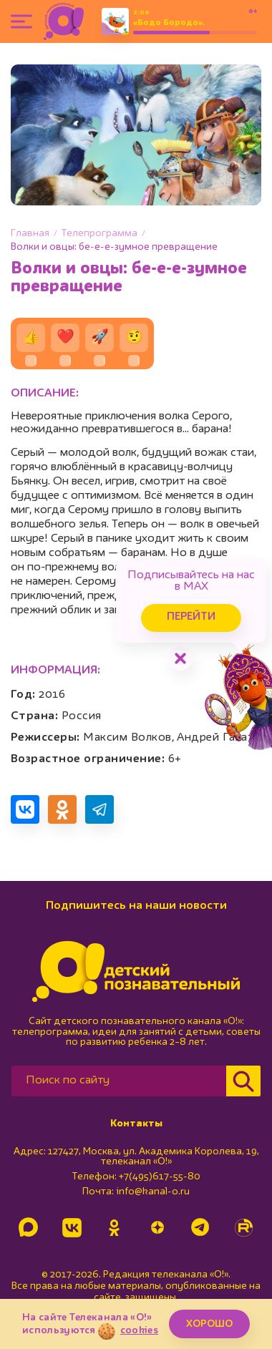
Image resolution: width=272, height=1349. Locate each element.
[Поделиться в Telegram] (99, 809)
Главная (30, 233)
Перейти (191, 617)
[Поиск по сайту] (118, 1081)
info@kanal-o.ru (153, 1191)
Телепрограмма (99, 233)
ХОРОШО (209, 1324)
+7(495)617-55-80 (159, 1176)
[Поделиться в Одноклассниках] (62, 809)
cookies (139, 1330)
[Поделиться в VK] (25, 809)
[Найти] (243, 1081)
